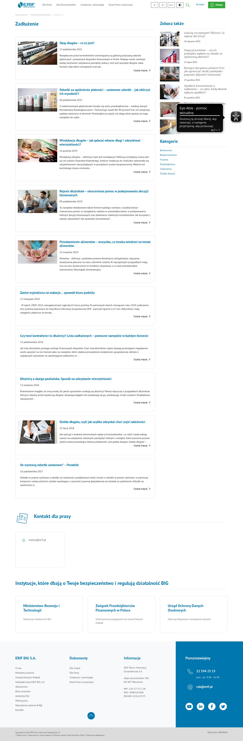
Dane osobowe (46, 735)
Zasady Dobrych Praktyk (27, 677)
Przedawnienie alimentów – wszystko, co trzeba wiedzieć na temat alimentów (105, 244)
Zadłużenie (166, 169)
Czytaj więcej (142, 70)
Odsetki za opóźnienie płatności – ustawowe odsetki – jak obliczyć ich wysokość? (105, 92)
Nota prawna (33, 735)
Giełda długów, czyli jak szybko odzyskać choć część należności (102, 422)
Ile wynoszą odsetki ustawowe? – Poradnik (49, 465)
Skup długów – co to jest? (77, 43)
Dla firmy (47, 5)
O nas (18, 668)
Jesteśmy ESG (22, 696)
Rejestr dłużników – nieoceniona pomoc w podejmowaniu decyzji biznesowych (104, 193)
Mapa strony (22, 735)
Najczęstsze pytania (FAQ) (28, 705)
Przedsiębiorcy (167, 164)
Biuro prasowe (23, 691)
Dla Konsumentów (66, 5)
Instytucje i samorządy (92, 5)
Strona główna (21, 15)
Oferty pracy (21, 700)
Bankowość (166, 150)
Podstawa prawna (24, 673)
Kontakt (200, 4)
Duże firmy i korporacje (121, 5)
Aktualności (21, 686)
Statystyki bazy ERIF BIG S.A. (30, 682)
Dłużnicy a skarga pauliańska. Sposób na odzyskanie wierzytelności (66, 379)
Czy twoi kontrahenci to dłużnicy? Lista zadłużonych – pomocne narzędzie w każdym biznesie (84, 336)
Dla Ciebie (75, 668)
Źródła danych (167, 173)
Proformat (223, 733)
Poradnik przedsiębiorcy (41, 15)
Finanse (164, 159)
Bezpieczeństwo (168, 155)
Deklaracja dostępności (96, 735)
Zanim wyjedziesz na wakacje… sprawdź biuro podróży (57, 293)
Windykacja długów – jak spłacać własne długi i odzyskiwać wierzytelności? (100, 143)
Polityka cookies (59, 735)
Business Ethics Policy (76, 735)
